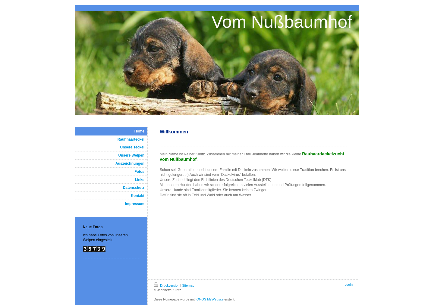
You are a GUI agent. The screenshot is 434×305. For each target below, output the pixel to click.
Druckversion (167, 285)
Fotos (102, 235)
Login (348, 284)
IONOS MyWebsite (210, 299)
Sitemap (188, 285)
